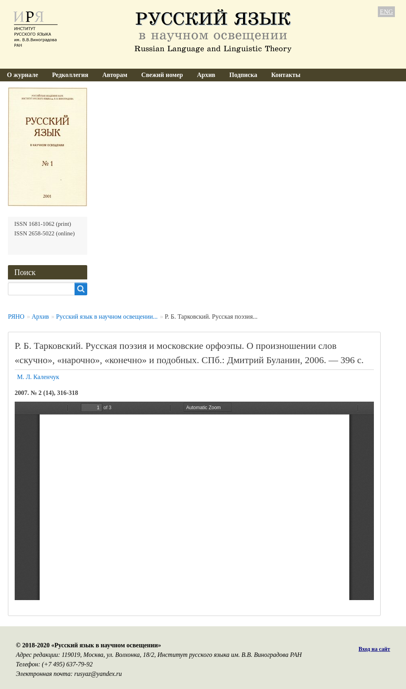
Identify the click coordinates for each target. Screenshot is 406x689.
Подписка (243, 74)
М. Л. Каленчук (38, 376)
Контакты (286, 74)
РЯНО (16, 316)
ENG (386, 11)
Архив (206, 74)
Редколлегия (70, 74)
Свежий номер (162, 74)
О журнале (22, 74)
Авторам (114, 74)
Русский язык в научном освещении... (106, 316)
